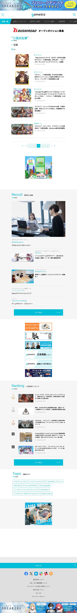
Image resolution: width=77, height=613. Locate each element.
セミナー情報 (49, 21)
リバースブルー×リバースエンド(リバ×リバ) (26, 489)
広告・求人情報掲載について (38, 583)
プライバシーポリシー (38, 596)
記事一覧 (5, 21)
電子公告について (38, 590)
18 (43, 146)
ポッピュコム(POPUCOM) (30, 485)
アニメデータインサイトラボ (37, 481)
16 (34, 146)
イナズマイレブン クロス (20, 481)
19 (47, 146)
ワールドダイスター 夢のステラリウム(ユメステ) (26, 493)
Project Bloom (44, 489)
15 (29, 146)
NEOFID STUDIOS (47, 493)
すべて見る (38, 312)
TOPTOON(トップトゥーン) (54, 481)
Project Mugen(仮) (44, 485)
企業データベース (19, 21)
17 (38, 146)
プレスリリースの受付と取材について (38, 586)
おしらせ (38, 593)
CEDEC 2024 (17, 485)
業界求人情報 (35, 21)
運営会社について (38, 579)
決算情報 (62, 21)
